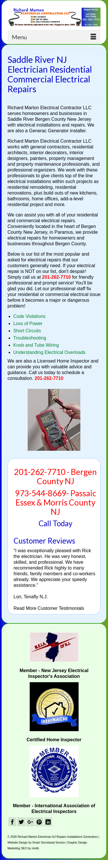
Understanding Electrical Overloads (49, 352)
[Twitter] (21, 821)
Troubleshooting (29, 337)
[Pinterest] (39, 821)
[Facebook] (12, 821)
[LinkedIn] (48, 821)
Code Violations (29, 316)
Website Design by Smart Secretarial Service (36, 842)
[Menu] (54, 37)
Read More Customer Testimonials (49, 608)
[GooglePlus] (30, 821)
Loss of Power (27, 323)
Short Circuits (27, 330)
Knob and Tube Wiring (36, 345)
